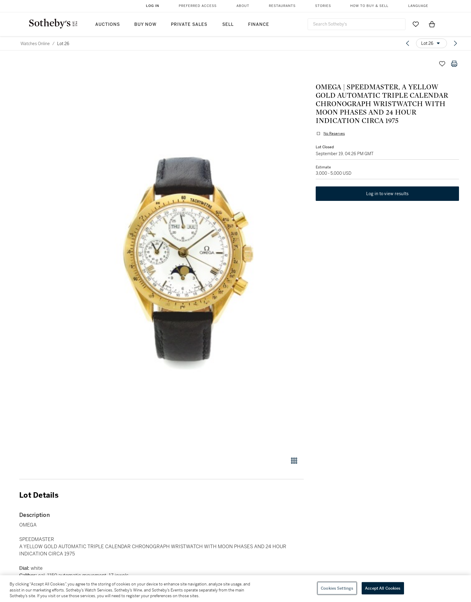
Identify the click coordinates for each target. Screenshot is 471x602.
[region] (235, 588)
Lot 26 (63, 43)
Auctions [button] (107, 24)
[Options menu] (431, 43)
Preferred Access (198, 6)
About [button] (242, 6)
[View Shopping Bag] (432, 24)
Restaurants (282, 6)
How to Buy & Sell (369, 6)
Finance (258, 24)
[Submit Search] (398, 24)
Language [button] (418, 6)
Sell (228, 24)
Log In (152, 6)
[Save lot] (442, 64)
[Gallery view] (294, 461)
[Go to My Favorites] (416, 24)
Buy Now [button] (145, 24)
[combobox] (357, 24)
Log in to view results (387, 193)
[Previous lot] (408, 43)
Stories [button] (323, 6)
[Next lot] (455, 43)
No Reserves (334, 133)
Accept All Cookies (382, 588)
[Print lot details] (454, 64)
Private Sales (189, 24)
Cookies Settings (337, 588)
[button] (184, 254)
